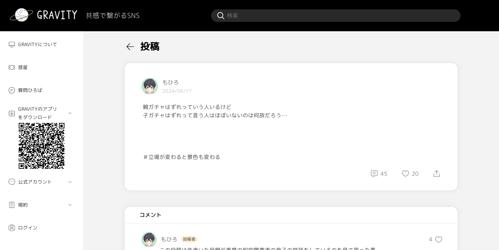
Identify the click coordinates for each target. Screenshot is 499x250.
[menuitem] (41, 44)
